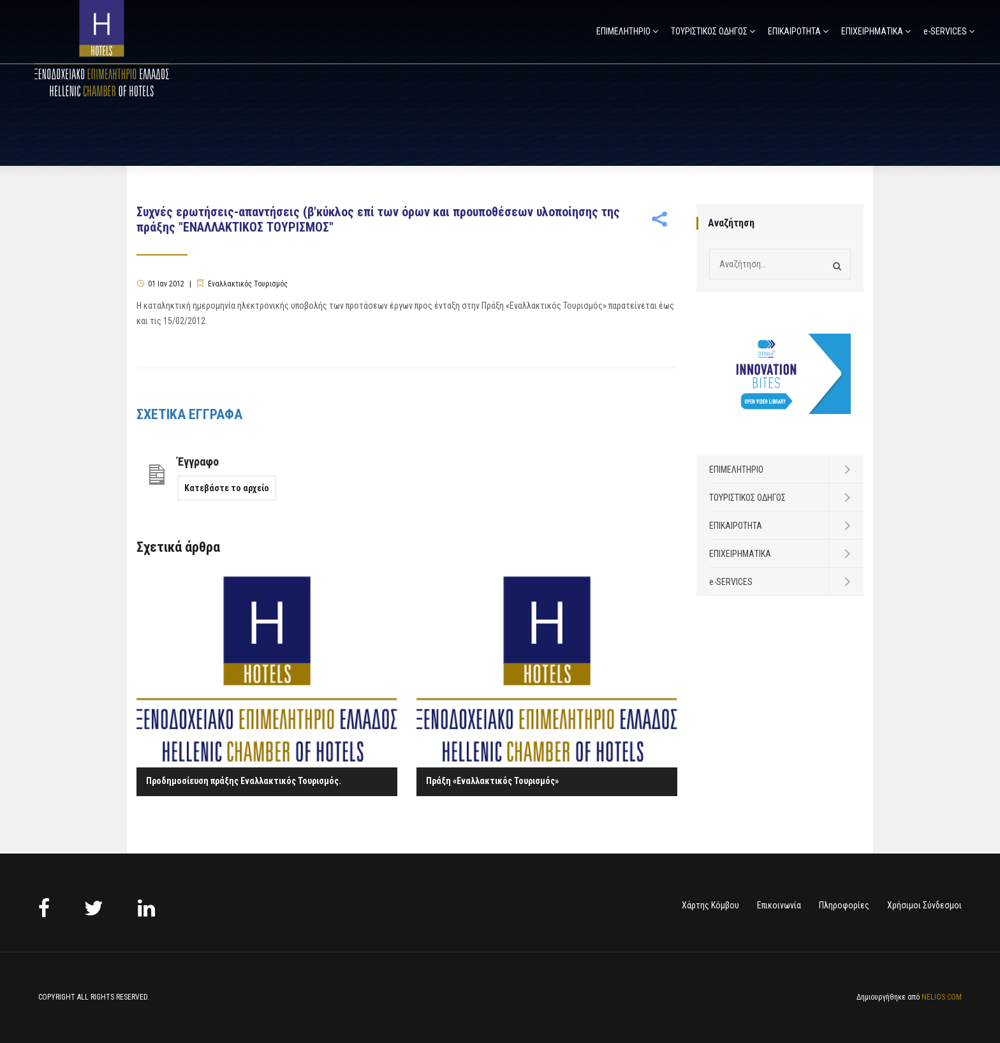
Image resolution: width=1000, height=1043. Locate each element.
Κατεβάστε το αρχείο (226, 488)
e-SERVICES (945, 31)
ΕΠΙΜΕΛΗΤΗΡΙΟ (623, 31)
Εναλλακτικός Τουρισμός (248, 283)
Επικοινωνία (779, 905)
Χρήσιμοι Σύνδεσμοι (924, 905)
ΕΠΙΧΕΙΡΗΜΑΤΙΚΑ (872, 31)
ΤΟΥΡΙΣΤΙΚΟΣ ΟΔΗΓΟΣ (709, 31)
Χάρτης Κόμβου (710, 905)
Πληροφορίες (844, 905)
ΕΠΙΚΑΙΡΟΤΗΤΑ (794, 31)
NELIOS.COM (942, 997)
